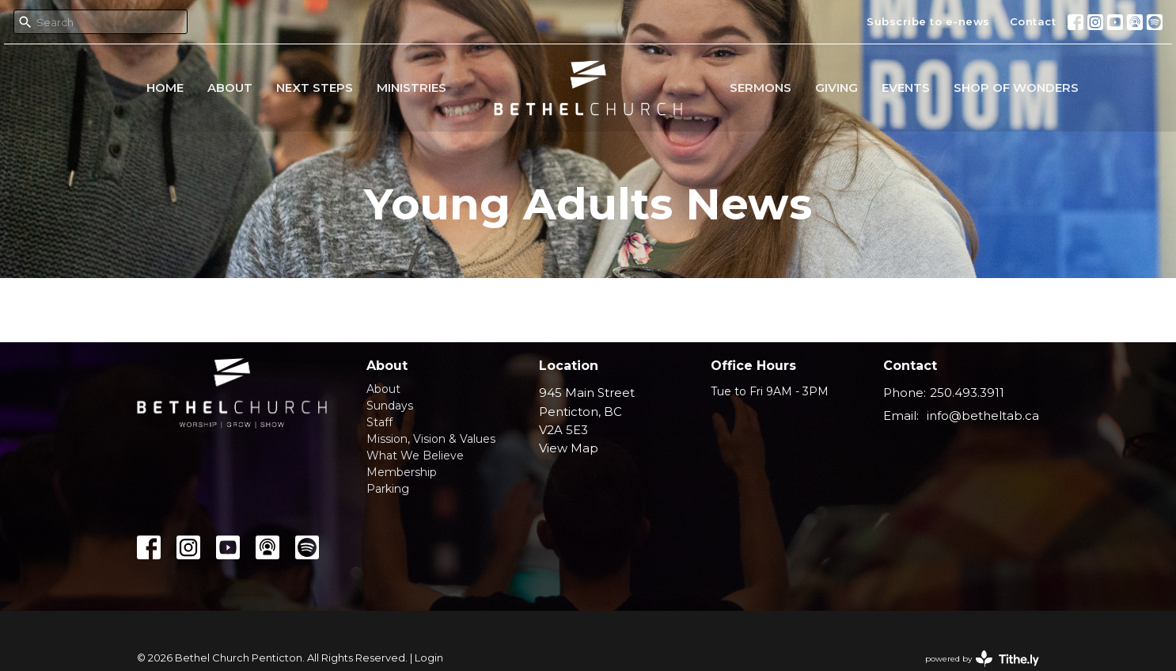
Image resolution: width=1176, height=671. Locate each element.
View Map (568, 448)
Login (429, 658)
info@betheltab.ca (983, 415)
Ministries (411, 87)
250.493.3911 (967, 392)
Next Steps (314, 87)
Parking (387, 489)
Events (906, 87)
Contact (1033, 21)
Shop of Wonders (1016, 87)
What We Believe (415, 455)
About (229, 87)
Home (165, 87)
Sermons (760, 87)
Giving (836, 87)
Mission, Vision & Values (430, 439)
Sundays (389, 405)
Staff (379, 422)
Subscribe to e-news (928, 21)
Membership (401, 472)
